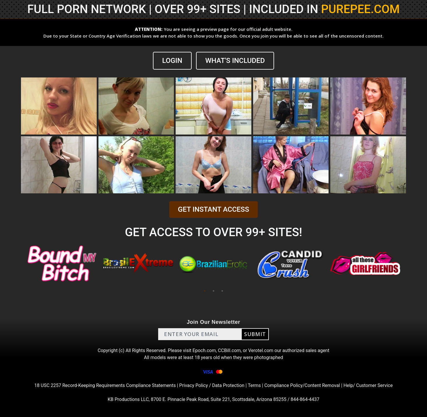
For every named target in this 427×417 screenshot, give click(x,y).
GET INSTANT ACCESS (213, 209)
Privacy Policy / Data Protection (211, 385)
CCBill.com (229, 350)
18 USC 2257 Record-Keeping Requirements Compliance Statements (105, 385)
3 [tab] (222, 291)
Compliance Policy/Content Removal (302, 385)
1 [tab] (205, 291)
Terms (254, 385)
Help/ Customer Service (368, 385)
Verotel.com (260, 350)
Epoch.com (204, 350)
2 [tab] (213, 291)
